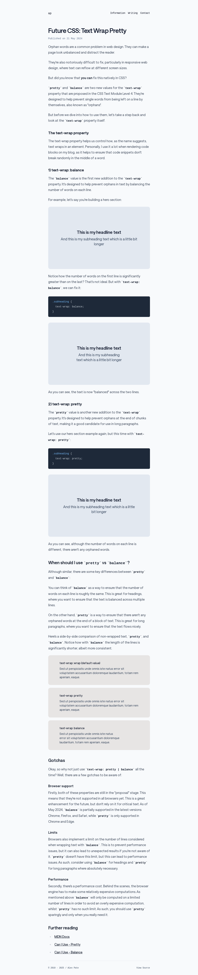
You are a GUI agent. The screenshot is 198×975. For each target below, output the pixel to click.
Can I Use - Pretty (67, 944)
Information (117, 13)
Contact (145, 13)
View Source (143, 968)
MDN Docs (62, 937)
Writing (133, 13)
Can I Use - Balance (68, 952)
